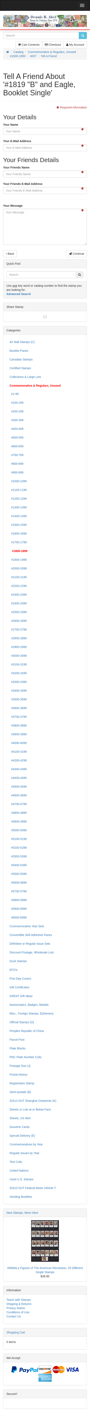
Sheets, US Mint (20, 1118)
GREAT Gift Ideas (21, 996)
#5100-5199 (18, 839)
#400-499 (16, 428)
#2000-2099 (18, 568)
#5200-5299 (18, 847)
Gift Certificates (19, 987)
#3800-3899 (18, 725)
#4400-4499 (18, 778)
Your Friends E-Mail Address (23, 184)
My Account (75, 44)
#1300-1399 (18, 507)
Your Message (13, 205)
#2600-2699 (18, 620)
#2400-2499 (18, 603)
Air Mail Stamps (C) (22, 342)
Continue (76, 253)
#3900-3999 (18, 734)
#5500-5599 (18, 874)
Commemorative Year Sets (27, 926)
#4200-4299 (18, 760)
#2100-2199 (18, 577)
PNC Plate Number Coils (25, 1057)
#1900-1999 (18, 559)
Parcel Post (17, 1039)
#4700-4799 (18, 804)
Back (10, 253)
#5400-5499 (18, 865)
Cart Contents (28, 44)
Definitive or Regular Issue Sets (30, 943)
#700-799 (16, 455)
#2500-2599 (18, 612)
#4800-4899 (18, 812)
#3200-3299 (18, 673)
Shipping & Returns (19, 1304)
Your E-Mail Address (17, 141)
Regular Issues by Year (24, 1153)
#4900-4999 (18, 821)
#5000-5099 (18, 830)
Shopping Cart (15, 1332)
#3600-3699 (18, 708)
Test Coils (16, 1161)
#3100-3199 (18, 664)
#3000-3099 (18, 655)
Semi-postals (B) (20, 1092)
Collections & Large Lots (25, 377)
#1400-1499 (18, 516)
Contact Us (13, 1316)
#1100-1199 (18, 490)
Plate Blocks (18, 1048)
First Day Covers (20, 978)
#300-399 (16, 420)
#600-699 (16, 446)
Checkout (53, 44)
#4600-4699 (18, 795)
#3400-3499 (18, 690)
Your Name (10, 124)
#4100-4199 (18, 751)
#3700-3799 (18, 716)
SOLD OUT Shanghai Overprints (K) (33, 1100)
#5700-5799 (18, 891)
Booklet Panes (19, 350)
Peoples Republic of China (27, 1031)
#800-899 (16, 463)
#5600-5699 (18, 882)
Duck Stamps (18, 961)
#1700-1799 (18, 542)
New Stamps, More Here (22, 1212)
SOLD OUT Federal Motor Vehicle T (33, 1188)
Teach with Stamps (18, 1299)
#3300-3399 (18, 682)
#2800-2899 (18, 638)
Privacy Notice (15, 1308)
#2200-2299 (18, 586)
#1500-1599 (18, 524)
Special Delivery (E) (22, 1135)
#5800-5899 (18, 900)
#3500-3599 (18, 699)
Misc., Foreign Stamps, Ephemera (32, 1013)
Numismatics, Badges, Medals (29, 1004)
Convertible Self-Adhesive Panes (31, 935)
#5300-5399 (18, 856)
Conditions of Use (17, 1312)
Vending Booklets (21, 1196)
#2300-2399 (18, 594)
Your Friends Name (16, 167)
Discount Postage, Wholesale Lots (32, 952)
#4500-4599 (18, 786)
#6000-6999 (18, 917)
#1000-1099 (18, 481)
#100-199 (16, 402)
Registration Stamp (22, 1083)
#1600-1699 (18, 533)
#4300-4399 (18, 769)
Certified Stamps (20, 368)
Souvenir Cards (20, 1127)
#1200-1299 (18, 498)
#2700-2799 (18, 629)
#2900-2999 (18, 647)
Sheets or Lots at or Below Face (30, 1109)
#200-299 (16, 411)
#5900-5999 (18, 908)
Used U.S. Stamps (21, 1179)
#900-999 (16, 472)
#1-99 (14, 394)
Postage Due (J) (20, 1065)
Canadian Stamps (21, 359)
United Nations (19, 1170)
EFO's (13, 970)
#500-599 (16, 437)
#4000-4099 (18, 743)
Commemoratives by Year (26, 1144)
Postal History (18, 1074)
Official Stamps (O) (22, 1022)
